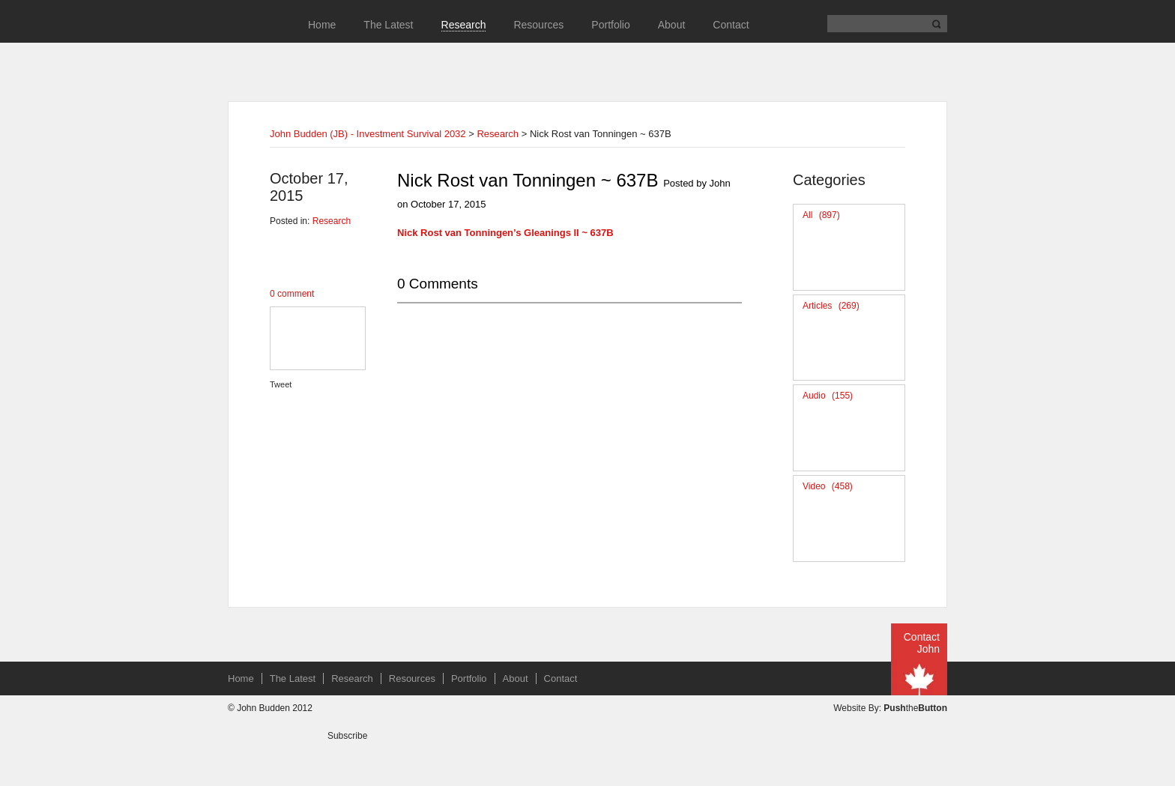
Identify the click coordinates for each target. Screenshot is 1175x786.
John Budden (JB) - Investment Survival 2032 (368, 133)
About (672, 25)
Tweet (281, 384)
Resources (538, 25)
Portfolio (610, 25)
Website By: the (890, 708)
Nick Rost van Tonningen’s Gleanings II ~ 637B (505, 232)
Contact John (922, 643)
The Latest (388, 25)
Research (463, 25)
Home (322, 25)
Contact (731, 25)
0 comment (292, 293)
